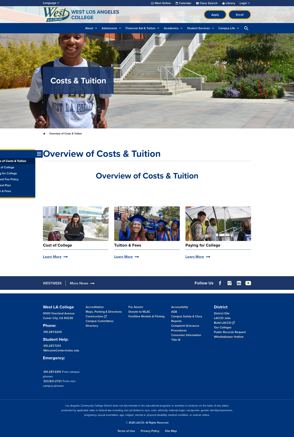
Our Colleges (223, 327)
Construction (96, 316)
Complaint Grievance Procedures (185, 328)
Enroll (240, 15)
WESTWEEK (52, 283)
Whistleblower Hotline (229, 337)
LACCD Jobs (222, 318)
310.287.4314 (52, 372)
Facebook (220, 283)
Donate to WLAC (139, 311)
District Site (222, 313)
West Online (163, 3)
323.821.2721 (52, 381)
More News (79, 283)
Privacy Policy (150, 431)
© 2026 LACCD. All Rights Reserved (147, 423)
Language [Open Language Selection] (49, 3)
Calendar (185, 3)
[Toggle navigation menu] (4, 154)
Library (230, 3)
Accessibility (179, 307)
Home (44, 133)
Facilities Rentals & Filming (146, 316)
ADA (174, 311)
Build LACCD (224, 323)
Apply (215, 15)
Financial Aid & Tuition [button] (140, 28)
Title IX (176, 340)
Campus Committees (100, 321)
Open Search (246, 28)
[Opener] (290, 282)
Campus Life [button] (226, 28)
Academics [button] (171, 28)
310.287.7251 (52, 346)
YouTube (248, 283)
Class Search (209, 3)
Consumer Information (186, 335)
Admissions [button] (109, 28)
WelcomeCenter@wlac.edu (61, 350)
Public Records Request (230, 332)
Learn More (52, 256)
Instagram (229, 283)
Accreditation (95, 307)
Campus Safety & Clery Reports (186, 318)
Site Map (171, 431)
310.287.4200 (52, 332)
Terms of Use (126, 431)
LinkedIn (239, 283)
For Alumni (135, 307)
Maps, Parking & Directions (104, 311)
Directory (92, 326)
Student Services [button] (198, 28)
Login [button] (243, 3)
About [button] (89, 28)
